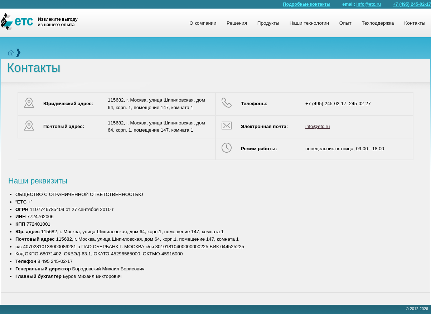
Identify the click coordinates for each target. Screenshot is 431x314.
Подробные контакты (306, 4)
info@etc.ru (369, 4)
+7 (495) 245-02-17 (412, 4)
